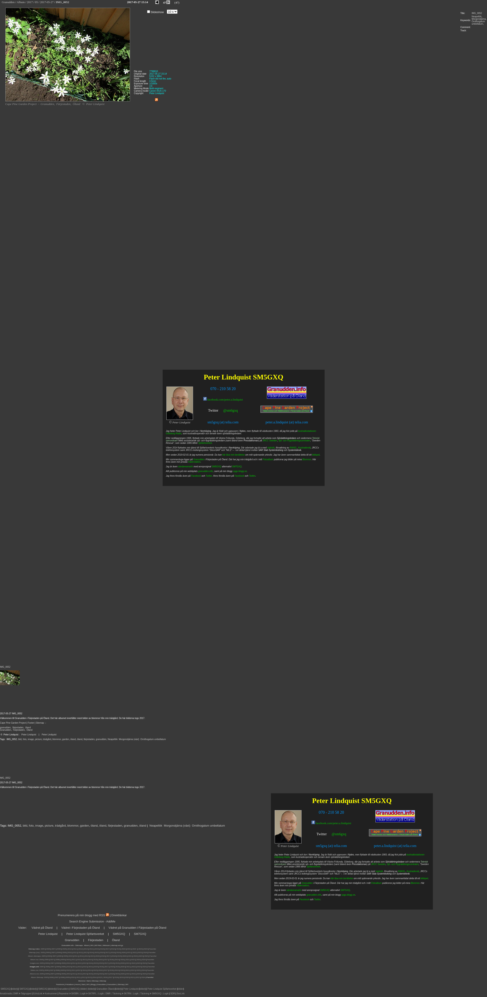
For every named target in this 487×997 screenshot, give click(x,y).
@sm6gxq (339, 834)
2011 (75, 949)
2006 (48, 949)
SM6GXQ (43, 989)
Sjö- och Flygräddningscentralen (403, 864)
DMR (15, 993)
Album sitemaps (34, 956)
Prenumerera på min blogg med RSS (81, 915)
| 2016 (105, 977)
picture (38, 739)
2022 (134, 949)
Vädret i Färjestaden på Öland (80, 927)
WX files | (99, 945)
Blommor (415, 883)
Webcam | (107, 945)
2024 (146, 949)
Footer (31, 723)
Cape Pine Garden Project (13, 723)
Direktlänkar (119, 915)
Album (86, 945)
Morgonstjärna (479, 19)
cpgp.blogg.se (348, 895)
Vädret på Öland (42, 927)
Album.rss (34, 960)
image (31, 739)
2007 (53, 949)
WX (92, 945)
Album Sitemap (37, 977)
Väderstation (302, 885)
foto (25, 739)
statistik (379, 871)
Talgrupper (26, 993)
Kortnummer (51, 993)
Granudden (5, 730)
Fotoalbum (376, 883)
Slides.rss (34, 970)
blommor (56, 739)
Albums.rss (34, 974)
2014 (91, 949)
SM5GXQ (376, 801)
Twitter (322, 834)
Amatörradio (6, 993)
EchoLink (37, 993)
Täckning (116, 993)
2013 (86, 949)
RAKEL (401, 871)
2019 (118, 949)
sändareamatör (293, 890)
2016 (102, 949)
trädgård (47, 739)
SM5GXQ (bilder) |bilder (81, 989)
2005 (43, 949)
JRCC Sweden (378, 864)
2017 (107, 949)
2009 (64, 949)
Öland (30, 730)
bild (20, 739)
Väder (22, 927)
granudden (5, 727)
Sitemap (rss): (34, 953)
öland (28, 727)
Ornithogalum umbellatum (478, 22)
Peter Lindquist (28, 734)
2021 (129, 949)
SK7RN (127, 993)
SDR (172, 993)
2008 (59, 949)
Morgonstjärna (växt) (129, 739)
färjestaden (17, 727)
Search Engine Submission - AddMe (92, 921)
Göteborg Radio (282, 857)
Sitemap (40, 723)
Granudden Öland (105, 989)
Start (88, 981)
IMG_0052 (477, 13)
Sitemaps (79, 945)
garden (65, 739)
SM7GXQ (345, 890)
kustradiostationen (415, 854)
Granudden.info (67, 945)
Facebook (304, 899)
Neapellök (476, 16)
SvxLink (181, 993)
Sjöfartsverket (313, 866)
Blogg (93, 984)
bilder (14, 989)
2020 (124, 949)
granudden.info (314, 895)
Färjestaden (19, 730)
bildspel (424, 878)
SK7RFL (92, 993)
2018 (113, 949)
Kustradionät (412, 871)
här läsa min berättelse (342, 878)
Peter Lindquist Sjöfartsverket (85, 934)
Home (77, 984)
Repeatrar (64, 993)
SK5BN (75, 993)
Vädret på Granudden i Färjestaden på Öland (137, 927)
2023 (140, 949)
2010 (70, 949)
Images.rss (34, 963)
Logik (83, 993)
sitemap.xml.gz (117, 945)
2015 (97, 949)
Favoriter (152, 949)
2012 (81, 949)
